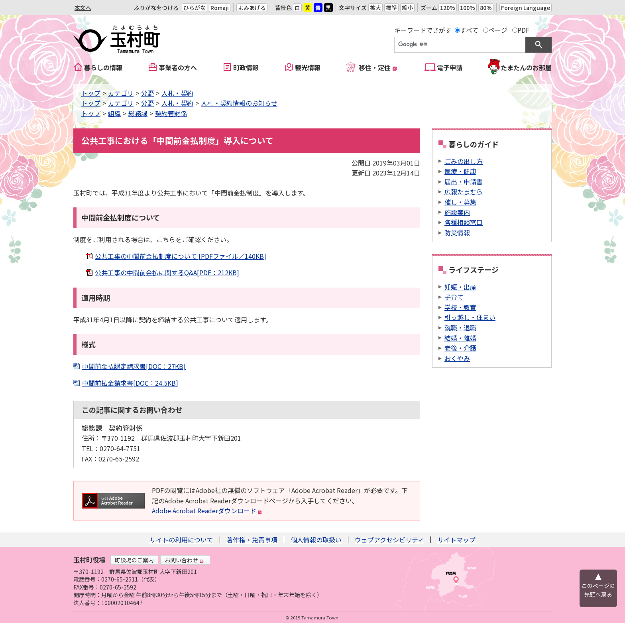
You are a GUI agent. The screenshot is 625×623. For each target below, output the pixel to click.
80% (486, 8)
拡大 (375, 8)
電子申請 (449, 67)
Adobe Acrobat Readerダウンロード (207, 510)
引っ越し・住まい (469, 317)
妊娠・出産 (460, 287)
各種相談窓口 (463, 222)
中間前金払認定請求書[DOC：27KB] (134, 366)
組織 (114, 113)
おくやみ (457, 358)
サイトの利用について (181, 539)
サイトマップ (456, 539)
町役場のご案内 (134, 560)
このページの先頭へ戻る (598, 590)
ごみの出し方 (463, 161)
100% (467, 8)
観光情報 (307, 67)
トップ (90, 93)
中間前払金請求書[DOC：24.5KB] (130, 383)
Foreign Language (525, 8)
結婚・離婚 (460, 338)
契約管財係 (171, 113)
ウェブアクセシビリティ (389, 539)
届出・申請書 (463, 181)
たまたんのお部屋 (526, 67)
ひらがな (194, 8)
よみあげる (252, 8)
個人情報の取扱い (316, 539)
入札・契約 (177, 93)
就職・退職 (460, 327)
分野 (147, 93)
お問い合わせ (184, 560)
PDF (523, 30)
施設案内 (457, 212)
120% (447, 8)
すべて (469, 30)
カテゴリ (121, 93)
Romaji (219, 8)
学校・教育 (460, 307)
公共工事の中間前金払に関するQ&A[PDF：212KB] (167, 272)
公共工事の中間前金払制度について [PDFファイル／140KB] (180, 256)
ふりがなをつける (156, 8)
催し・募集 (460, 202)
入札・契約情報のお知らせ (239, 103)
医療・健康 (460, 171)
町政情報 (246, 67)
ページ (497, 30)
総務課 (137, 113)
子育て (454, 297)
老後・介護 (460, 348)
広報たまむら (463, 191)
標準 (391, 8)
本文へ (83, 8)
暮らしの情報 (103, 67)
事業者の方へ (178, 67)
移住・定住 (378, 67)
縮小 (407, 8)
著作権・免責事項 (251, 539)
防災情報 (457, 232)
